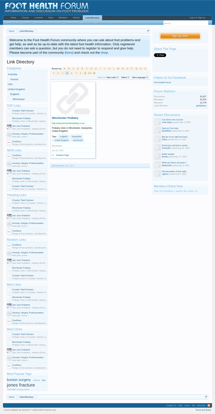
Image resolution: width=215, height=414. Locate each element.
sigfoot (165, 174)
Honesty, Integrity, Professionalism (28, 134)
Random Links (16, 239)
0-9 (89, 73)
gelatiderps (201, 105)
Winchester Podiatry (21, 118)
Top (193, 405)
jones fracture (21, 384)
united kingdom (61, 140)
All (94, 73)
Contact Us (171, 405)
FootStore (16, 141)
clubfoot (36, 380)
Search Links (12, 22)
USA (10, 84)
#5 (53, 155)
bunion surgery (19, 380)
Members (63, 17)
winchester (77, 140)
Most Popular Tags (19, 373)
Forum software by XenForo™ (30, 410)
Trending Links (16, 195)
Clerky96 (166, 148)
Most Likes (14, 284)
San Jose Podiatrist (21, 126)
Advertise (201, 405)
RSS (209, 405)
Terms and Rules (203, 410)
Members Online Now (168, 186)
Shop (50, 17)
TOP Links (14, 105)
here (69, 52)
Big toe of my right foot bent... (175, 137)
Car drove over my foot (172, 119)
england (63, 136)
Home (13, 17)
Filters (125, 77)
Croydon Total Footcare (22, 111)
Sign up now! (180, 36)
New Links (112, 77)
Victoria (14, 79)
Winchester (19, 99)
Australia (12, 74)
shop (104, 52)
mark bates (167, 122)
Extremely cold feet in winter (175, 145)
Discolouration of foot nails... (175, 171)
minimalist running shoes (18, 389)
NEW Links (14, 150)
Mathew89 (167, 165)
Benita (165, 157)
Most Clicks (14, 329)
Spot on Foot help (170, 128)
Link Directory (92, 18)
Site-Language (140, 77)
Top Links (26, 22)
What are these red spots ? (174, 162)
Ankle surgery (168, 154)
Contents (38, 17)
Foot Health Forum (162, 82)
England (14, 94)
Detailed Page (62, 155)
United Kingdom (16, 89)
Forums (25, 17)
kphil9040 (166, 131)
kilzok (164, 139)
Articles (76, 17)
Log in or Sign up (197, 17)
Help (180, 405)
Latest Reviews (117, 22)
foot (43, 380)
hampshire (76, 136)
